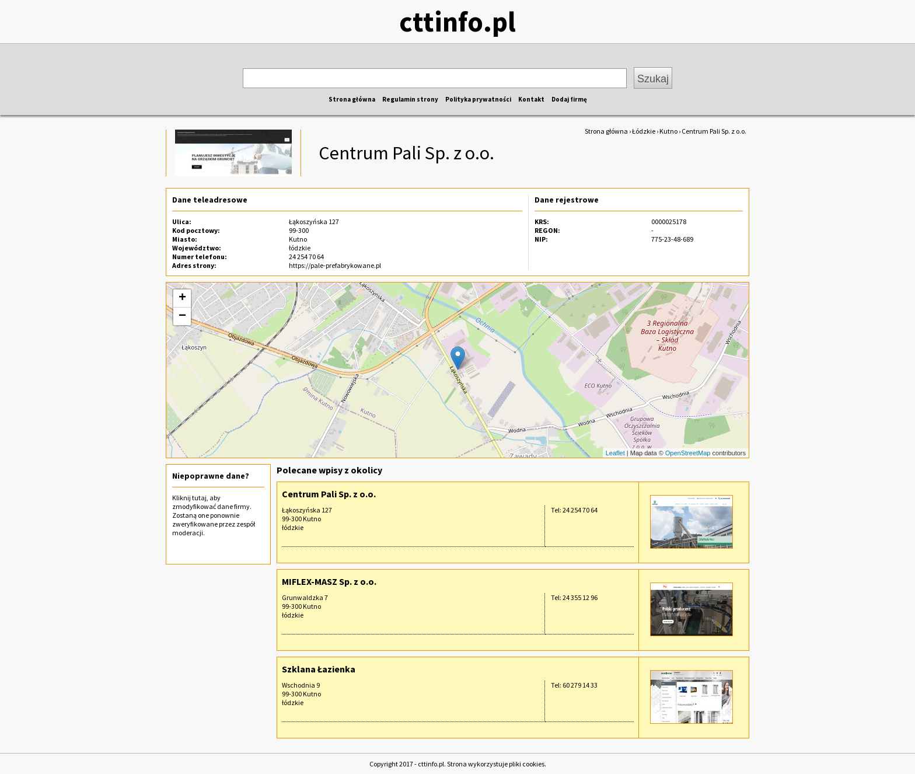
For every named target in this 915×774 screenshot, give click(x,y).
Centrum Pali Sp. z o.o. (329, 494)
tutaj (199, 497)
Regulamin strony (410, 99)
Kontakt (531, 99)
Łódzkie (643, 131)
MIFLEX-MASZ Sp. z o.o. (329, 581)
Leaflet (615, 452)
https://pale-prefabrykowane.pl (335, 265)
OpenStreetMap (688, 452)
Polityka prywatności (478, 99)
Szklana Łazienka (318, 669)
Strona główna (352, 99)
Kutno (668, 131)
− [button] (182, 316)
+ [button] (182, 298)
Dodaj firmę (569, 99)
